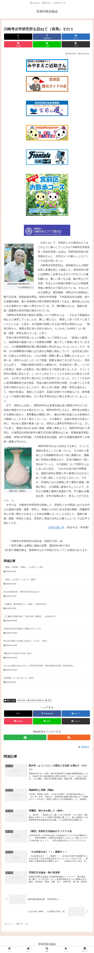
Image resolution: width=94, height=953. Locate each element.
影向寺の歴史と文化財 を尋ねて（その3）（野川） (26, 641)
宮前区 (21, 700)
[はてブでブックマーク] (76, 36)
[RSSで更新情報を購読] (68, 737)
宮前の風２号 (56, 527)
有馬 (48, 700)
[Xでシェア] (18, 36)
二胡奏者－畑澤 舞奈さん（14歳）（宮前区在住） (26, 604)
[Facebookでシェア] (47, 36)
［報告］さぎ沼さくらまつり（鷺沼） (20, 579)
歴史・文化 (9, 700)
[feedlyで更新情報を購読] (25, 737)
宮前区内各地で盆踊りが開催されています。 (23, 629)
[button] (76, 44)
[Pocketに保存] (18, 44)
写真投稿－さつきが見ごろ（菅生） (19, 678)
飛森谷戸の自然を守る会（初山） (18, 653)
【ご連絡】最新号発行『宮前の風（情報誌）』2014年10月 (30, 616)
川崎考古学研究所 (35, 700)
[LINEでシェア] (47, 44)
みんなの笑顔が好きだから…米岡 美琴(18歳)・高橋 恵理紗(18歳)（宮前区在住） (39, 666)
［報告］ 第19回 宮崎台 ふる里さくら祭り (24, 567)
